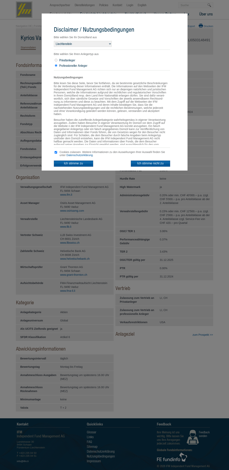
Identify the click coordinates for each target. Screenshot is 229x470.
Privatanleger (67, 60)
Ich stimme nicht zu (150, 163)
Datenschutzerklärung (79, 155)
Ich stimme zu (73, 163)
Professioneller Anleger (73, 66)
